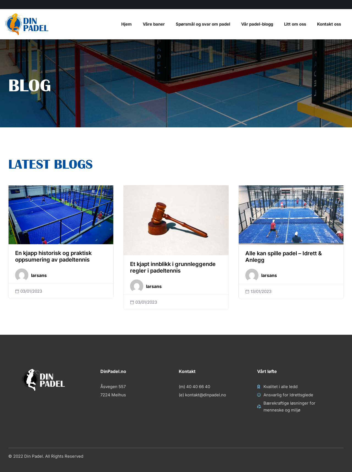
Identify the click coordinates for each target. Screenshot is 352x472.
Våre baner (154, 24)
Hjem (126, 24)
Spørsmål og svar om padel (203, 24)
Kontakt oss (329, 24)
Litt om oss (295, 24)
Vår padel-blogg (257, 24)
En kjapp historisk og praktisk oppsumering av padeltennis (53, 256)
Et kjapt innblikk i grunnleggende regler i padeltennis (173, 267)
